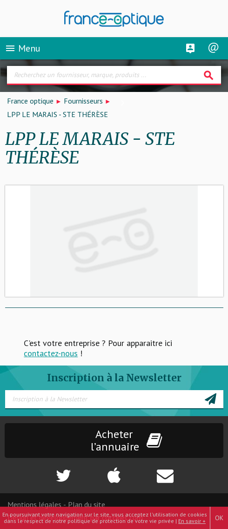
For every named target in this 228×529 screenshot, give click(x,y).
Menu (22, 48)
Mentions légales (34, 504)
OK (219, 518)
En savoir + (192, 520)
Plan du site (86, 504)
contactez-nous (51, 353)
